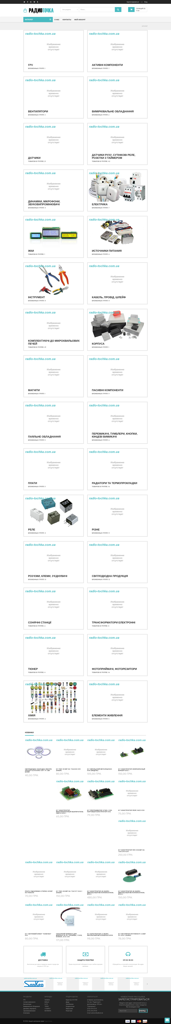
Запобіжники (70, 1004)
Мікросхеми (69, 1008)
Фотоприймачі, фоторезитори (114, 669)
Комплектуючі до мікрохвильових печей (54, 342)
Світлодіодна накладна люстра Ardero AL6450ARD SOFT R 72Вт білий (38, 770)
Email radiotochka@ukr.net (95, 1013)
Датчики (34, 157)
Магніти (34, 390)
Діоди (67, 1002)
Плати (32, 483)
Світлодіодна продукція (110, 576)
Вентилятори (38, 111)
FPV (30, 65)
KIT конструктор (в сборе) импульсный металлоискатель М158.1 (100, 892)
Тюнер (33, 669)
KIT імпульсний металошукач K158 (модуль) (99, 769)
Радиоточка (48, 1021)
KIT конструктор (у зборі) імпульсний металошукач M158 (100, 934)
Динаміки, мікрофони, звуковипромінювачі (44, 203)
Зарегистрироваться (133, 2)
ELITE (46, 1004)
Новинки (29, 732)
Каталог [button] (29, 19)
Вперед (143, 1011)
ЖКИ (31, 250)
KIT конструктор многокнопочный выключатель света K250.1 (69, 811)
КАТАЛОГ (145, 26)
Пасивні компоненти (107, 390)
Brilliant (47, 1002)
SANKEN (47, 1000)
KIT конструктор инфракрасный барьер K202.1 (131, 769)
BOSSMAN (48, 1011)
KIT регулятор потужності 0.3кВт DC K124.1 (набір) (132, 934)
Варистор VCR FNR (71, 1000)
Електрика (100, 204)
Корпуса (98, 343)
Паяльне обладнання (44, 436)
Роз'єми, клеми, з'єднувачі (47, 576)
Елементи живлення (107, 715)
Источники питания (107, 250)
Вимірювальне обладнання (113, 111)
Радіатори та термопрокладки (114, 483)
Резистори (69, 1011)
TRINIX (47, 1006)
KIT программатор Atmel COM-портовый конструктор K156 (99, 811)
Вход (145, 2)
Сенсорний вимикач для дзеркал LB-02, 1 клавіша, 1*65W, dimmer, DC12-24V (69, 935)
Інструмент (36, 297)
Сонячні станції (39, 622)
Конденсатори (70, 1006)
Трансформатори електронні (113, 622)
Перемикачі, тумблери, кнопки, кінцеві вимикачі (115, 435)
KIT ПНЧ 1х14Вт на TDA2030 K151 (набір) (68, 769)
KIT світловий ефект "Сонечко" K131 (38, 934)
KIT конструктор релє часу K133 (131, 810)
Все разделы (66, 9)
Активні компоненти (107, 65)
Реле (31, 529)
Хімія (31, 715)
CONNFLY (47, 1008)
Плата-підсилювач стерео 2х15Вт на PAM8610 (39, 891)
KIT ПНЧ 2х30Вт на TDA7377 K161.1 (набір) (69, 891)
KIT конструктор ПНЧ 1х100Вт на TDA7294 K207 (131, 850)
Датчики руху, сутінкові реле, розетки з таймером (113, 156)
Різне (96, 529)
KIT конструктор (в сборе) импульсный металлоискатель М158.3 (131, 892)
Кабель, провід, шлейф (109, 297)
